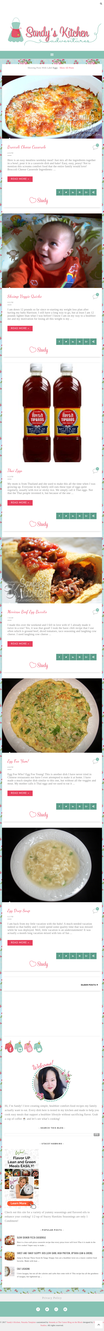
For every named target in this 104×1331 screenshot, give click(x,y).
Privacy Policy (52, 1297)
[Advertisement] (52, 1010)
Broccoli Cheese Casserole (26, 147)
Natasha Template (28, 1322)
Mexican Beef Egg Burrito (27, 611)
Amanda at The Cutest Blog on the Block (66, 1322)
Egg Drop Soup (18, 910)
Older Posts (88, 984)
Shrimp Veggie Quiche (24, 296)
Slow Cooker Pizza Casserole (31, 1237)
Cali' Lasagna (23, 1268)
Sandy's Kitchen (13, 1322)
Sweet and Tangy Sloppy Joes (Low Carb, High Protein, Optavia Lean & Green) (54, 1253)
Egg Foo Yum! (18, 761)
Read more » (20, 179)
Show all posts (67, 68)
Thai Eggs (14, 470)
